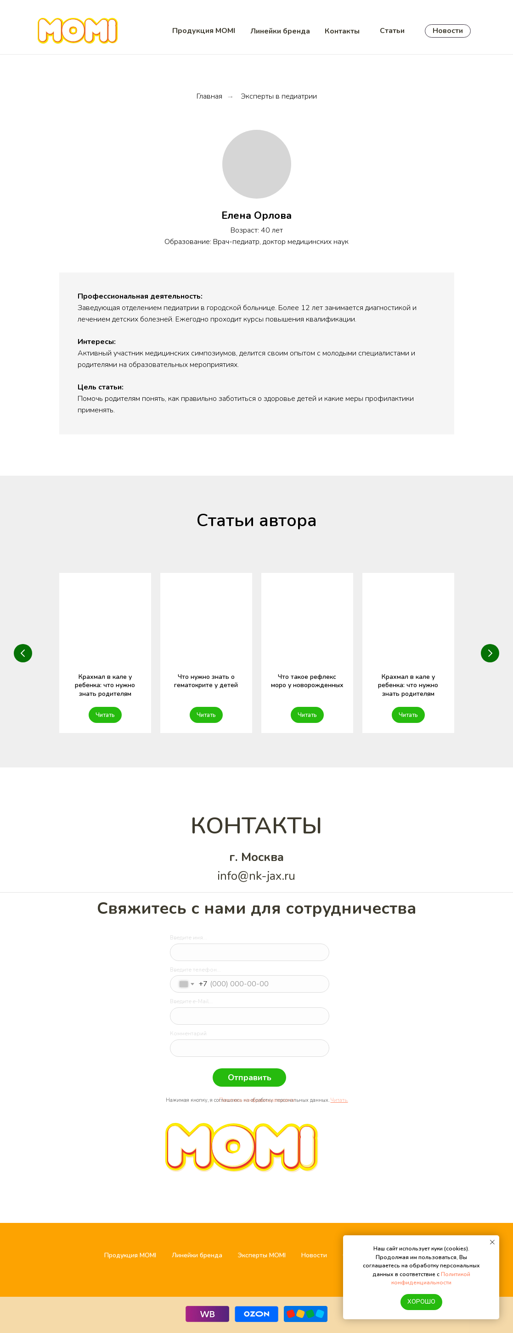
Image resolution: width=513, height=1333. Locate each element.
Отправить (249, 1077)
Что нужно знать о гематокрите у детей (206, 681)
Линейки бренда (197, 1255)
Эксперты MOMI (262, 1255)
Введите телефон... (195, 969)
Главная (209, 96)
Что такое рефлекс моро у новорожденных (307, 681)
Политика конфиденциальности (257, 1100)
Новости (314, 1255)
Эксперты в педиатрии (279, 96)
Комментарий (188, 1033)
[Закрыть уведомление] (492, 1242)
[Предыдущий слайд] (23, 653)
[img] (183, 1112)
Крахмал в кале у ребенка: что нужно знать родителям (105, 685)
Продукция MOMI (130, 1255)
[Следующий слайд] (490, 653)
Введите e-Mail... (191, 1001)
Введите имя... (188, 937)
